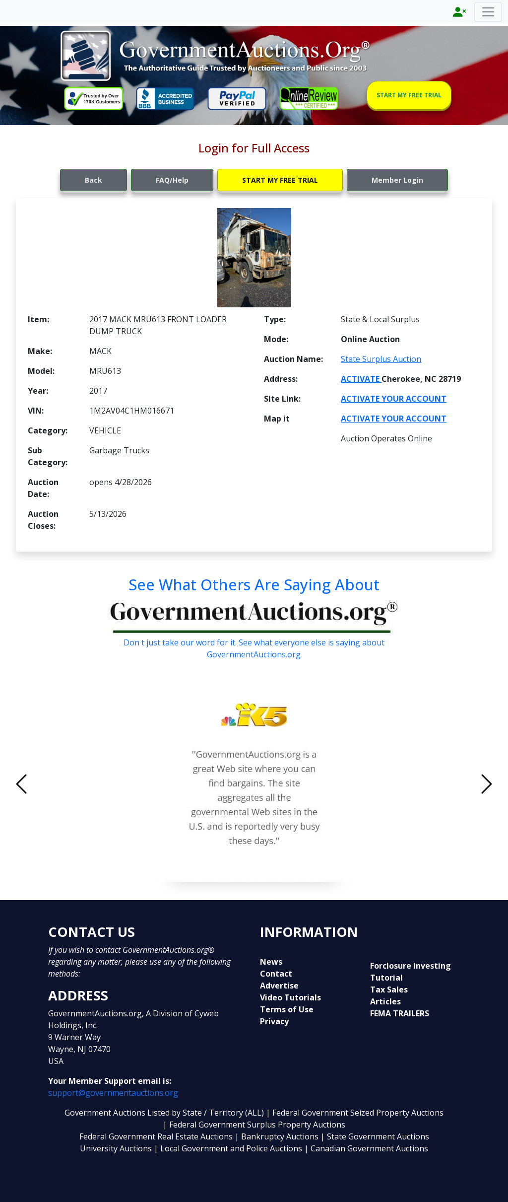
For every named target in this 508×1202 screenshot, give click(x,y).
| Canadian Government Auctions (366, 1148)
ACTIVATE (361, 378)
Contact (276, 973)
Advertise (279, 985)
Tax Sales (389, 989)
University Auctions (117, 1148)
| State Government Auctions (374, 1136)
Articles (385, 1001)
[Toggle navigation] (488, 12)
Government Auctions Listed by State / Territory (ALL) (165, 1112)
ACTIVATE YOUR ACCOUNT (393, 398)
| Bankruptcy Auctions (277, 1136)
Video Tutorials (290, 997)
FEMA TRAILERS (399, 1013)
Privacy (274, 1021)
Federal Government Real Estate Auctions (156, 1136)
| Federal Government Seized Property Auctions (355, 1112)
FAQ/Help (172, 180)
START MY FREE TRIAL (409, 95)
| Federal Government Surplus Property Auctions (254, 1124)
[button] (56, 784)
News (271, 961)
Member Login (397, 180)
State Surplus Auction (381, 359)
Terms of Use (287, 1009)
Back (93, 180)
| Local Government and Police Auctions (228, 1148)
